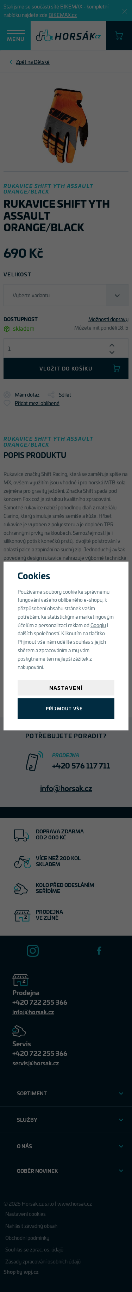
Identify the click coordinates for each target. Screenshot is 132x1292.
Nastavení (66, 687)
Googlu (98, 625)
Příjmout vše (64, 708)
